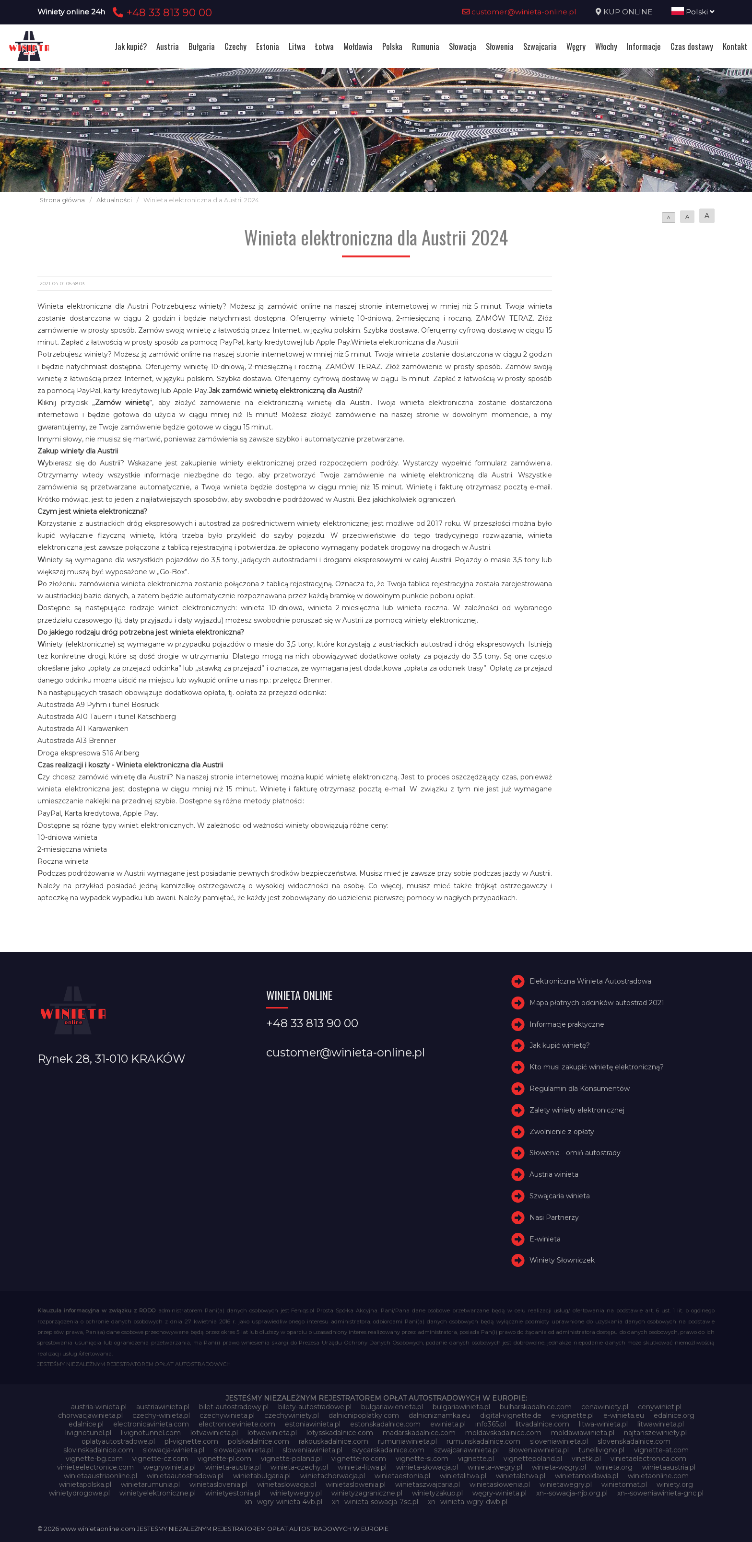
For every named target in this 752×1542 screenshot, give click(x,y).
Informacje (644, 46)
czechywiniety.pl (291, 1415)
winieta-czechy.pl (299, 1467)
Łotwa (324, 46)
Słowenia (500, 46)
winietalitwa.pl (463, 1476)
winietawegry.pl (566, 1484)
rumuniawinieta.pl (407, 1441)
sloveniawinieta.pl (559, 1441)
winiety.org (675, 1484)
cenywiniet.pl (660, 1407)
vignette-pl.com (224, 1458)
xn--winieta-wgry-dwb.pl (467, 1501)
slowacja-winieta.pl (173, 1450)
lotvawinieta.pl (214, 1432)
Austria (167, 46)
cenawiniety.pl (604, 1407)
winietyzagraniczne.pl (366, 1493)
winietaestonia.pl (402, 1476)
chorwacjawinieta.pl (90, 1415)
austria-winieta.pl (99, 1407)
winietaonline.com (658, 1476)
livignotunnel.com (151, 1432)
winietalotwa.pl (520, 1476)
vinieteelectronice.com (95, 1467)
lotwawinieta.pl (272, 1432)
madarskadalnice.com (419, 1432)
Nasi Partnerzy (554, 1217)
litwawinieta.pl (660, 1424)
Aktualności (114, 200)
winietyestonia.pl (232, 1493)
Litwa (297, 46)
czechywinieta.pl (227, 1415)
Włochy (606, 46)
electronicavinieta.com (151, 1424)
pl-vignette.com (191, 1441)
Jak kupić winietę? (559, 1045)
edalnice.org (674, 1415)
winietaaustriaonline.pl (100, 1476)
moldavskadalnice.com (503, 1432)
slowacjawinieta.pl (243, 1450)
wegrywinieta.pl (169, 1467)
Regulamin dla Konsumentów (579, 1088)
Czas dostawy (691, 46)
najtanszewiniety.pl (655, 1432)
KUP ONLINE (627, 11)
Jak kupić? (131, 46)
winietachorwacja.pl (332, 1476)
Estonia (267, 46)
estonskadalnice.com (385, 1424)
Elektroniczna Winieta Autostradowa (590, 981)
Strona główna (62, 200)
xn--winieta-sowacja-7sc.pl (375, 1501)
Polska (392, 46)
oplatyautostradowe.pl (118, 1441)
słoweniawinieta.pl (538, 1450)
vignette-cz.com (160, 1458)
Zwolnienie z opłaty (561, 1131)
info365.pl (490, 1424)
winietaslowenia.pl (356, 1484)
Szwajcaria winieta (559, 1196)
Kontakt (735, 46)
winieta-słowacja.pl (427, 1467)
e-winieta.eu (623, 1415)
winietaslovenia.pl (218, 1484)
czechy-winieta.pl (161, 1415)
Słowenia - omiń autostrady (575, 1152)
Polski (693, 11)
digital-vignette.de (510, 1415)
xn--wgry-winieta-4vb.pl (283, 1501)
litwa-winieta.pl (603, 1424)
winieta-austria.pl (233, 1467)
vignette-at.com (661, 1450)
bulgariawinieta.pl (461, 1407)
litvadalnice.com (542, 1424)
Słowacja (462, 46)
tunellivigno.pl (601, 1450)
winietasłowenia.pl (500, 1484)
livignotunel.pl (88, 1432)
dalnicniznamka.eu (439, 1415)
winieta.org (614, 1467)
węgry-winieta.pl (499, 1493)
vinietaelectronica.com (648, 1458)
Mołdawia (358, 46)
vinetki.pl (586, 1458)
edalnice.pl (86, 1424)
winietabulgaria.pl (262, 1476)
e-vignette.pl (572, 1415)
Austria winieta (553, 1174)
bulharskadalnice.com (536, 1407)
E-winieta (545, 1239)
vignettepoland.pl (533, 1458)
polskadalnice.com (258, 1441)
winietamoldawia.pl (586, 1476)
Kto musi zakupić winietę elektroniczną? (596, 1067)
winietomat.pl (624, 1484)
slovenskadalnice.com (634, 1441)
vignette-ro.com (358, 1458)
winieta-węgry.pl (559, 1467)
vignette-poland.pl (291, 1458)
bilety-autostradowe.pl (315, 1407)
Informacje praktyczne (566, 1024)
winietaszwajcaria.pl (427, 1484)
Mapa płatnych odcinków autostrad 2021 (596, 1002)
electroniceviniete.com (237, 1424)
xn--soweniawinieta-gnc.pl (660, 1493)
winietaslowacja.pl (286, 1484)
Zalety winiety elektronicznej (576, 1110)
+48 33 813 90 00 (161, 12)
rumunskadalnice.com (483, 1441)
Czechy (235, 46)
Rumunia (425, 46)
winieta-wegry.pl (495, 1467)
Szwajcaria (540, 46)
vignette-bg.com (94, 1458)
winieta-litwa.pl (362, 1467)
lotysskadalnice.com (339, 1432)
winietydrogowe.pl (79, 1493)
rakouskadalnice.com (333, 1441)
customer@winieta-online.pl (519, 11)
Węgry (576, 46)
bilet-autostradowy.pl (234, 1407)
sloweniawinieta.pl (312, 1450)
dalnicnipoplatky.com (364, 1415)
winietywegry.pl (296, 1493)
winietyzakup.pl (437, 1493)
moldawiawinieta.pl (582, 1432)
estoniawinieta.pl (313, 1424)
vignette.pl (476, 1458)
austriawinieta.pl (162, 1407)
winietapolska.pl (85, 1484)
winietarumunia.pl (150, 1484)
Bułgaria (201, 46)
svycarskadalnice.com (388, 1450)
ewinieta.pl (448, 1424)
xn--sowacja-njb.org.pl (572, 1493)
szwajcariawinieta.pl (466, 1450)
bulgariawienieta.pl (392, 1407)
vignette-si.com (422, 1458)
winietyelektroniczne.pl (157, 1493)
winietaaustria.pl (668, 1467)
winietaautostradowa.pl (185, 1476)
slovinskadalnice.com (98, 1450)
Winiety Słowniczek (562, 1260)
